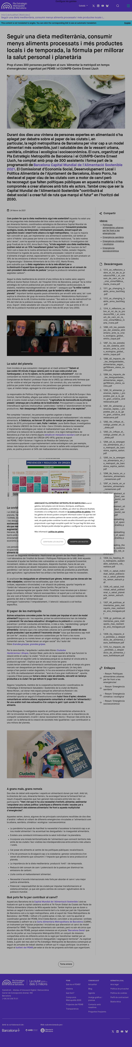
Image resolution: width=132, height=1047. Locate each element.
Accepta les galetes (79, 541)
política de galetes (56, 532)
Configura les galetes (53, 541)
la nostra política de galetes (79, 512)
